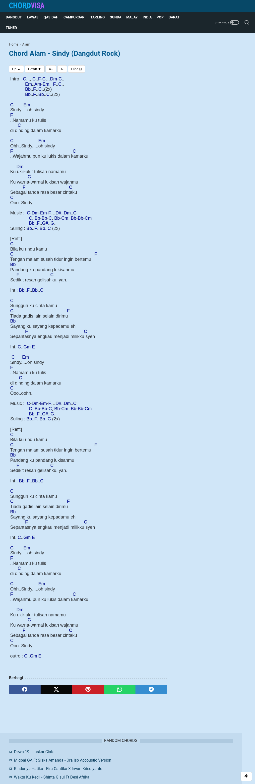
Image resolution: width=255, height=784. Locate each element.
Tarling (101, 17)
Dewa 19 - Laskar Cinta (210, 55)
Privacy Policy (143, 757)
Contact (104, 757)
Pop (163, 17)
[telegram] (151, 689)
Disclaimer (121, 757)
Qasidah (54, 17)
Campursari (78, 17)
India (150, 17)
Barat (177, 17)
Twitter (215, 169)
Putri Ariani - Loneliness (210, 121)
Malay (135, 17)
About (89, 757)
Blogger (153, 765)
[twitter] (56, 689)
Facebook (215, 156)
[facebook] (25, 689)
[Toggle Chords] (76, 69)
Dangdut (17, 17)
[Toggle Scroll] (246, 776)
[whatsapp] (119, 689)
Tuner (14, 28)
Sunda (119, 17)
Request (164, 757)
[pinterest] (88, 689)
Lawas (36, 17)
